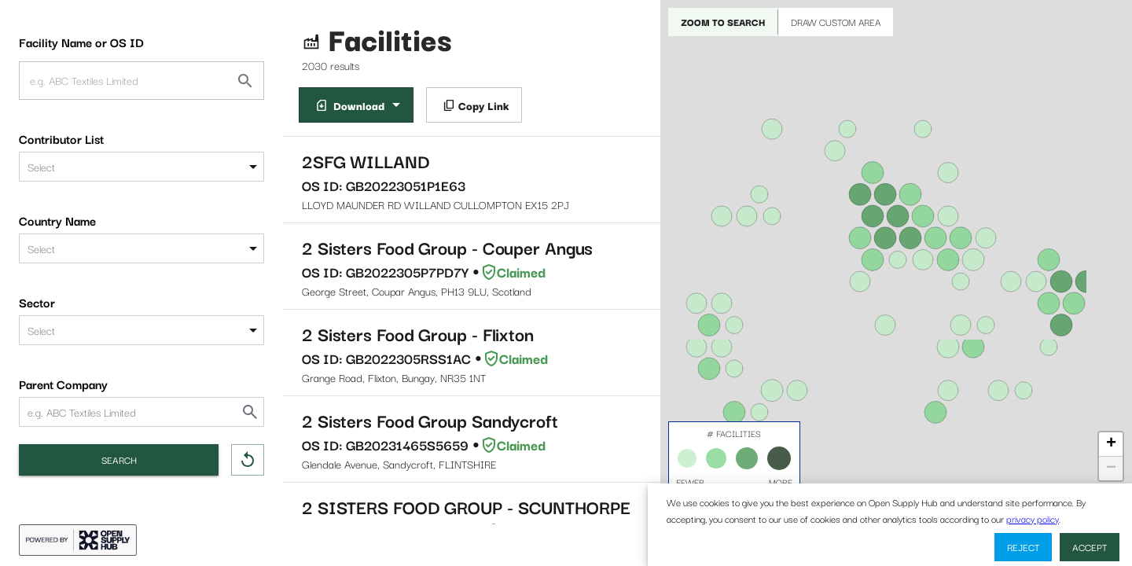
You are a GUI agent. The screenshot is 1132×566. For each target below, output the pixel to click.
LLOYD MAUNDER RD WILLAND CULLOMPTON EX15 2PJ (471, 179)
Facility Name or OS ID (81, 41)
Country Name (57, 220)
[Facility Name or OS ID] (245, 81)
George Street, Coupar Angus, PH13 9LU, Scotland (471, 266)
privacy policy (1032, 518)
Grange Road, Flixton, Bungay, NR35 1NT (471, 352)
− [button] (1111, 468)
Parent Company (63, 383)
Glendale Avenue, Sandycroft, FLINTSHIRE (471, 439)
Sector (37, 301)
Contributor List (61, 138)
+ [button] (1111, 444)
